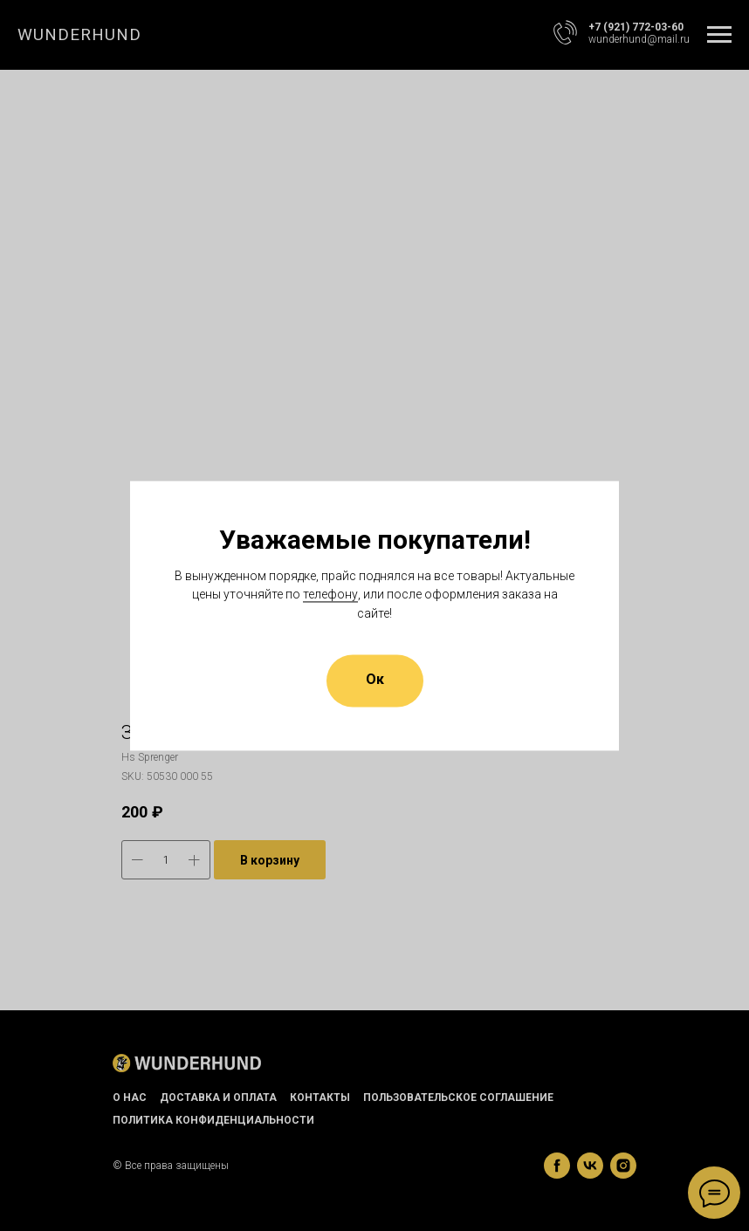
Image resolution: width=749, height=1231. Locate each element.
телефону (330, 595)
